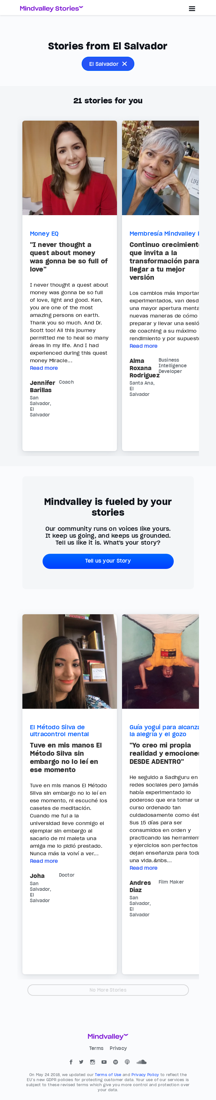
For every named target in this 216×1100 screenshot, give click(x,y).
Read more (44, 368)
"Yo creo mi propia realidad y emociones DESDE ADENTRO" (166, 753)
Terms (97, 1048)
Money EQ (44, 233)
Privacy (118, 1048)
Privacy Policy (145, 1074)
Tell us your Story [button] (108, 561)
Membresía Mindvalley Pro (169, 233)
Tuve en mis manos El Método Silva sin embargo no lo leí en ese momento (66, 757)
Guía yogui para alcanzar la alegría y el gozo (167, 731)
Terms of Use (109, 1074)
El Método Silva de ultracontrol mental (59, 731)
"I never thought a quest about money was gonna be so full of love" (69, 257)
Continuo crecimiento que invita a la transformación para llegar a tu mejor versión (166, 261)
